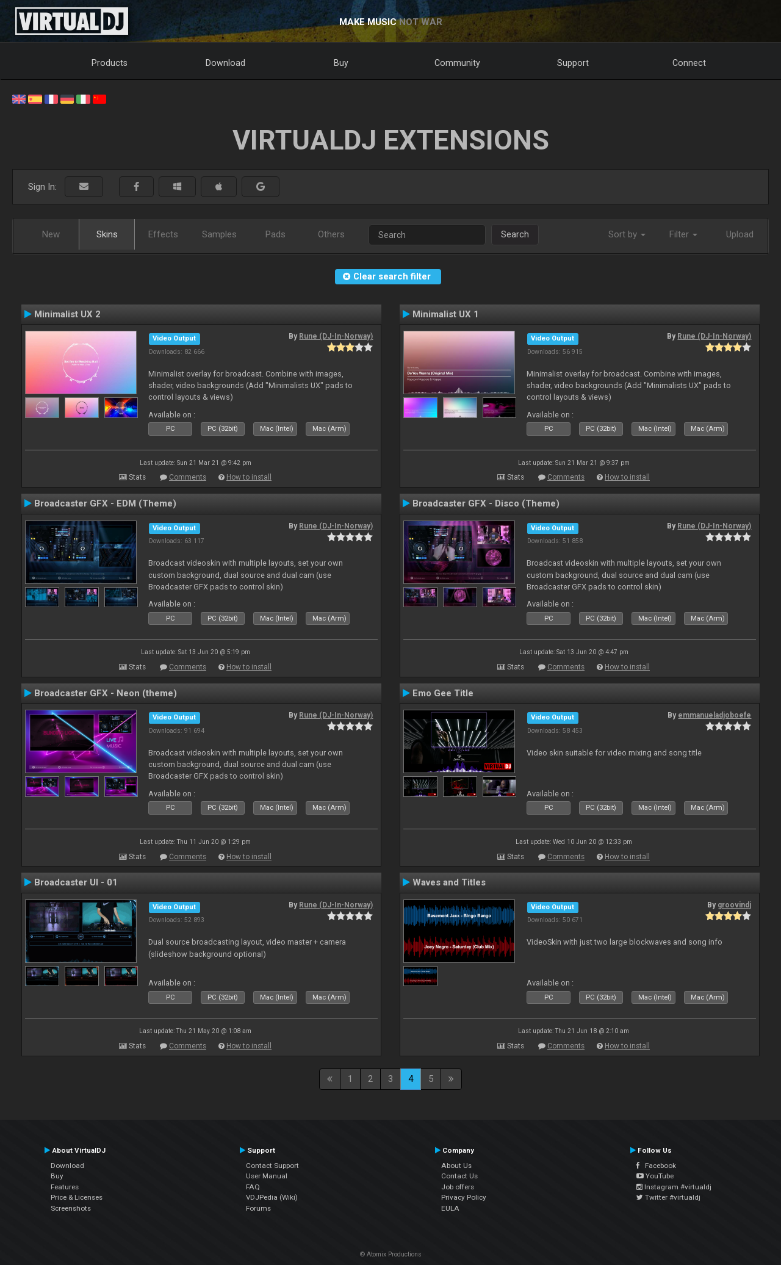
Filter (683, 234)
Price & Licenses (77, 1197)
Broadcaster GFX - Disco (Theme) (486, 503)
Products (110, 63)
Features (65, 1187)
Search (515, 234)
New (51, 234)
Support (573, 63)
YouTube (655, 1176)
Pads (275, 234)
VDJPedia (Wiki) (272, 1197)
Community (457, 63)
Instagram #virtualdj (673, 1187)
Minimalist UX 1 (445, 314)
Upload (740, 234)
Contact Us (459, 1176)
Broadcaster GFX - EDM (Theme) (105, 503)
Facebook (656, 1165)
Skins (107, 234)
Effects (163, 234)
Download (225, 63)
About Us (456, 1165)
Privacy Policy (463, 1197)
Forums (258, 1208)
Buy (341, 63)
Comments (187, 477)
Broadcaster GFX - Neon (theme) (105, 693)
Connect (689, 63)
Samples (219, 234)
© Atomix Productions (391, 1254)
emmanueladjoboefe (714, 715)
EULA (450, 1208)
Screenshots (71, 1208)
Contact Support (272, 1165)
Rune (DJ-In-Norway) (336, 336)
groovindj (734, 905)
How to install (249, 477)
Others (331, 234)
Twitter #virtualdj (668, 1197)
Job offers (457, 1187)
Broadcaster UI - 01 (76, 882)
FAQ (253, 1187)
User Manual (266, 1176)
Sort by (627, 234)
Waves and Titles (449, 882)
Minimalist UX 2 (67, 314)
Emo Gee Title (442, 693)
